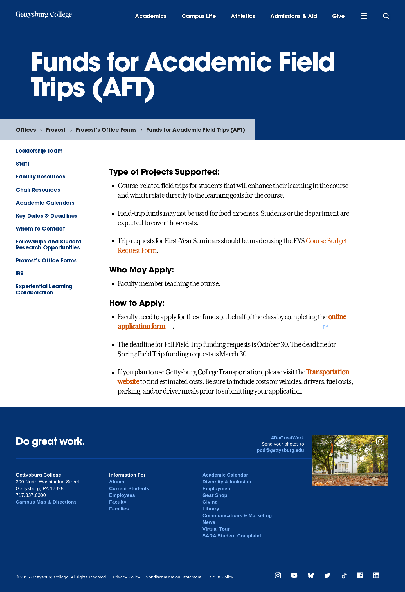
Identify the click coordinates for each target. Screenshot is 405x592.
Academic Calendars (45, 202)
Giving (210, 502)
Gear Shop (214, 495)
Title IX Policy (220, 577)
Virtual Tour (216, 529)
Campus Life (199, 16)
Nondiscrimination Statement (173, 577)
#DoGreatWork (287, 437)
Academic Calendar (225, 475)
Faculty (117, 502)
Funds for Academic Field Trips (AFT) (195, 129)
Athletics (243, 16)
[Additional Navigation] (364, 16)
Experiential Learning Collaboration (44, 289)
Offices (26, 129)
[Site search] (386, 16)
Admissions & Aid (293, 16)
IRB (20, 273)
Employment (217, 488)
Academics (150, 16)
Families (119, 508)
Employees (122, 495)
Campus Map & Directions (46, 502)
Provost (56, 129)
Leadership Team (39, 150)
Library (210, 508)
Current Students (129, 488)
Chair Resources (38, 190)
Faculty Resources (40, 176)
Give (338, 16)
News (208, 522)
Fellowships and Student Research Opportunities (48, 244)
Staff (22, 163)
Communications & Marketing (237, 515)
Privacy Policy (126, 577)
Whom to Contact (40, 228)
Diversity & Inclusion (226, 481)
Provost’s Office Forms (106, 129)
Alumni (117, 481)
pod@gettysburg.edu (280, 450)
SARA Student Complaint (231, 536)
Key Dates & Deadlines (46, 215)
